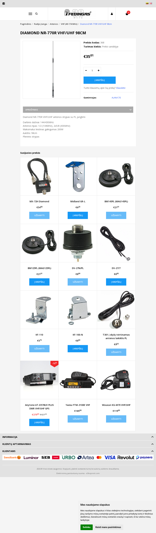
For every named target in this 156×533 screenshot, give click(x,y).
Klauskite (120, 87)
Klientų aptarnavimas (16, 444)
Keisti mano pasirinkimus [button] (108, 527)
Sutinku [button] (86, 527)
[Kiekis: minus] (86, 70)
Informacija (9, 436)
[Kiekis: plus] (98, 70)
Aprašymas (31, 109)
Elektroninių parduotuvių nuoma (70, 473)
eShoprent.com (93, 473)
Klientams (8, 451)
